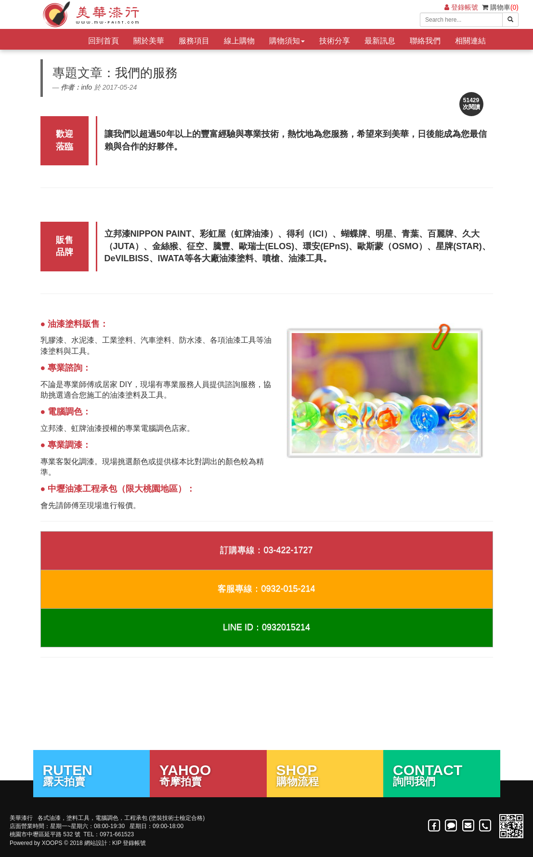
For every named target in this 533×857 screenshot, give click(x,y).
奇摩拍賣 (208, 775)
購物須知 (287, 41)
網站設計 (95, 843)
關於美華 (148, 41)
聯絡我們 (425, 41)
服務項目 (194, 41)
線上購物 (239, 41)
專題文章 (77, 73)
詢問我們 (442, 775)
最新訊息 (379, 41)
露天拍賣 (92, 775)
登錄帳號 (461, 7)
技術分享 (334, 41)
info (86, 87)
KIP (116, 843)
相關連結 (470, 41)
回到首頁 (103, 41)
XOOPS (52, 843)
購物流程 (325, 775)
